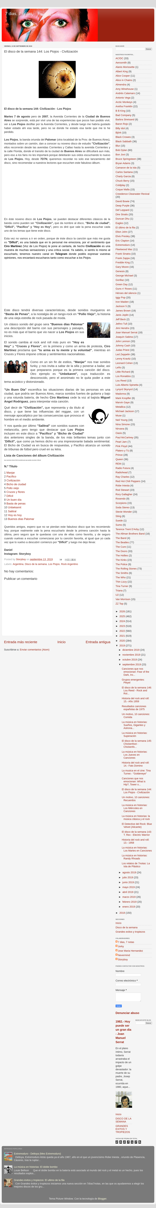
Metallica (120, 406)
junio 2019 (128, 882)
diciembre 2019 (131, 649)
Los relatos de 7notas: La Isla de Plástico (136, 865)
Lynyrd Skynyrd (124, 389)
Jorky (121, 946)
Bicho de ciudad (16, 484)
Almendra (121, 84)
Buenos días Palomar (21, 518)
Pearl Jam (121, 441)
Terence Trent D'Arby (127, 529)
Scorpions (121, 503)
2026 (122, 611)
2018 (122, 912)
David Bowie (122, 201)
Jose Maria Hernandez (130, 950)
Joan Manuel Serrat (126, 332)
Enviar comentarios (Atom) (34, 649)
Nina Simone (123, 424)
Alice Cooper (123, 75)
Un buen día (13, 499)
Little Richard (123, 371)
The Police (121, 564)
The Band (121, 538)
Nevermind (124, 955)
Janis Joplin (122, 314)
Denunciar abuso (127, 1013)
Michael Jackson (125, 411)
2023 (122, 626)
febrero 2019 (129, 901)
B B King (120, 110)
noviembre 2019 (131, 654)
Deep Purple (122, 205)
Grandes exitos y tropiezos (130, 931)
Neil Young (121, 419)
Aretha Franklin (124, 106)
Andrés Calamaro (125, 93)
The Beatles (122, 542)
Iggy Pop (120, 297)
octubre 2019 (130, 659)
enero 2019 (129, 906)
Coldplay (120, 185)
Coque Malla (123, 189)
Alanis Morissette (125, 67)
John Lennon (123, 341)
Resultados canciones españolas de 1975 (134, 708)
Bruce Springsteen (126, 158)
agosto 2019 (129, 872)
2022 (122, 630)
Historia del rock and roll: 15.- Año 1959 (135, 700)
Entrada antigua (98, 642)
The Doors (121, 551)
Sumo (119, 524)
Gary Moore (122, 266)
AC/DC (119, 58)
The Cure (121, 546)
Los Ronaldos (123, 376)
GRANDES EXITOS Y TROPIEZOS (123, 1129)
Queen (119, 459)
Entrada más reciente (20, 642)
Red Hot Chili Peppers (128, 481)
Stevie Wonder (124, 511)
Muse (119, 415)
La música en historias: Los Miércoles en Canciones (134, 808)
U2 (117, 594)
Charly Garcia (123, 176)
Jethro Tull (121, 323)
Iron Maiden (122, 301)
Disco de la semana (36, 564)
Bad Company (123, 115)
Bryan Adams (123, 163)
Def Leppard (122, 210)
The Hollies (122, 555)
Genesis (120, 271)
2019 (122, 645)
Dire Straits (122, 214)
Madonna (121, 393)
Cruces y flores (15, 491)
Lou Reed (121, 380)
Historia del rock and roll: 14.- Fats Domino (135, 764)
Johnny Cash (123, 345)
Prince (119, 454)
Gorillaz (120, 280)
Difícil (9, 495)
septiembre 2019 (132, 664)
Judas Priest (122, 350)
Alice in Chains (124, 80)
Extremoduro (123, 244)
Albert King (122, 71)
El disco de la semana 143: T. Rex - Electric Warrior (137, 833)
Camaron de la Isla (126, 167)
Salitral (12, 511)
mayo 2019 (128, 887)
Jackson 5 (121, 306)
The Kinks (121, 559)
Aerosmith (121, 62)
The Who (121, 577)
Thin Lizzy (121, 581)
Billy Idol (120, 128)
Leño (118, 367)
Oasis (119, 433)
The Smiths (122, 573)
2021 (122, 635)
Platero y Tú (122, 450)
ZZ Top (119, 603)
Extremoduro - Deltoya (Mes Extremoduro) (37, 1153)
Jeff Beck (121, 319)
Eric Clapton (122, 240)
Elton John (121, 231)
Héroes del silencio (126, 293)
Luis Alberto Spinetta (127, 384)
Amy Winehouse (125, 89)
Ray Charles (122, 476)
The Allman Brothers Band (130, 533)
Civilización (13, 480)
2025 (122, 616)
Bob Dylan (121, 150)
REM (118, 463)
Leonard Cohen (124, 363)
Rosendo (120, 498)
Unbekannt (14, 507)
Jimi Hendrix (122, 328)
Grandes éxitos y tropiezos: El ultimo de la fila (39, 1180)
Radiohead (122, 472)
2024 (122, 621)
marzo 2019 (129, 896)
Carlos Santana (124, 172)
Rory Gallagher (124, 494)
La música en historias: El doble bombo (36, 1166)
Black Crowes (123, 137)
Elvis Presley (123, 236)
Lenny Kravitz (123, 358)
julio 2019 (128, 877)
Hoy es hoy (15, 515)
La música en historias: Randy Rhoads (134, 857)
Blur (118, 145)
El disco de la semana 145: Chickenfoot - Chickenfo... (137, 743)
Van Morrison (123, 599)
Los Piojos (54, 564)
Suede (119, 520)
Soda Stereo (122, 507)
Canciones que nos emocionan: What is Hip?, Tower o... (133, 781)
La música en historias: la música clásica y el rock (136, 817)
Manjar (10, 472)
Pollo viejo (12, 488)
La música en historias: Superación (134, 734)
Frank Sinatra (123, 253)
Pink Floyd (121, 446)
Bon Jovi (120, 154)
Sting (118, 516)
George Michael (124, 275)
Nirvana (120, 428)
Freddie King (123, 262)
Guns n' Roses (124, 288)
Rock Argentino (69, 564)
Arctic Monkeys (124, 102)
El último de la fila (125, 227)
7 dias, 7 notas (18, 13)
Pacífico (11, 476)
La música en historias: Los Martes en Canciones (137, 849)
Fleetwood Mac (124, 249)
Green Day (122, 284)
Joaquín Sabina (124, 336)
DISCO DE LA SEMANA (123, 1120)
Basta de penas (16, 503)
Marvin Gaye (123, 402)
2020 (122, 640)
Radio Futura (123, 468)
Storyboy (123, 959)
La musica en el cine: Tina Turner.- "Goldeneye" (136, 772)
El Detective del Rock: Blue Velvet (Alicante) (137, 825)
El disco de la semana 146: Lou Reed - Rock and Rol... (137, 690)
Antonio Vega (123, 97)
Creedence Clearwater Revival (132, 193)
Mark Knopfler (123, 398)
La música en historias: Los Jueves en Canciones (134, 754)
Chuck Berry (122, 180)
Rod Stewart (122, 489)
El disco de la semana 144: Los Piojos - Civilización (137, 791)
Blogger (102, 1198)
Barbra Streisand (125, 119)
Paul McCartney (124, 437)
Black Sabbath (124, 141)
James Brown (123, 310)
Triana (119, 590)
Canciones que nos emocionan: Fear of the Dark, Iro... (135, 671)
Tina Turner (122, 586)
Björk (118, 132)
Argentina (18, 564)
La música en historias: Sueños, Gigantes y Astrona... (134, 725)
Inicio (61, 642)
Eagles (119, 223)
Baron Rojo (122, 123)
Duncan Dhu (122, 218)
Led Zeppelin (123, 354)
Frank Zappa (123, 258)
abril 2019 (128, 892)
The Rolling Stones (126, 568)
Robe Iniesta (123, 485)
